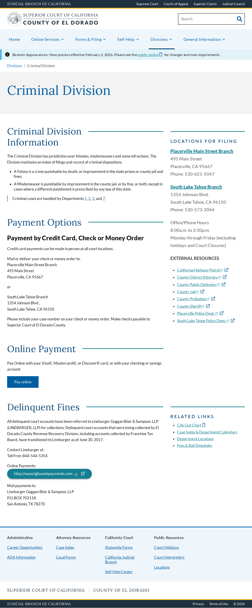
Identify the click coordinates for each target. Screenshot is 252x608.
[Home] (52, 23)
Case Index (65, 547)
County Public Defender (199, 284)
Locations (162, 567)
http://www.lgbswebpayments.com (46, 473)
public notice (148, 54)
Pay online (22, 382)
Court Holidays (166, 547)
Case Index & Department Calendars (207, 432)
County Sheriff (191, 306)
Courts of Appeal (176, 4)
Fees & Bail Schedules (194, 445)
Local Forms (66, 557)
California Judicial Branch (119, 559)
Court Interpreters (169, 557)
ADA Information (21, 557)
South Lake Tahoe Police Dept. (203, 320)
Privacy (198, 604)
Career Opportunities (24, 547)
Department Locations (195, 438)
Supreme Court (147, 4)
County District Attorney (199, 277)
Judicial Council (233, 4)
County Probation (193, 299)
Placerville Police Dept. (198, 313)
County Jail (188, 291)
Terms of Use (218, 604)
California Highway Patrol (200, 270)
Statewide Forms (119, 547)
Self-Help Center (119, 571)
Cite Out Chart (189, 425)
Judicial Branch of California (39, 4)
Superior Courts (205, 4)
